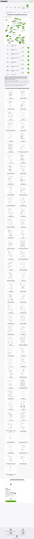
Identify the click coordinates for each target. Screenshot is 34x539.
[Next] (19, 12)
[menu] (32, 1)
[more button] (26, 48)
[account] (29, 1)
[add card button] (28, 48)
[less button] (24, 48)
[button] (28, 11)
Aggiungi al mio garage (10, 501)
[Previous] (15, 12)
